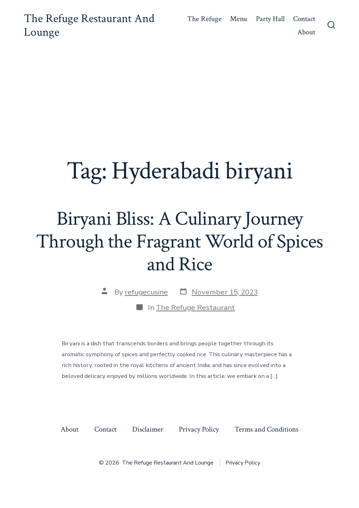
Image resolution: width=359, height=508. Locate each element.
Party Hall (270, 18)
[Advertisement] (179, 104)
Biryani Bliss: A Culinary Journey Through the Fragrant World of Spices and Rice (179, 241)
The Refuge (204, 18)
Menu (238, 18)
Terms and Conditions (266, 429)
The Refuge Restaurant (195, 307)
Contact (304, 18)
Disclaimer (147, 429)
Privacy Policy (199, 429)
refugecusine (146, 292)
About (306, 32)
